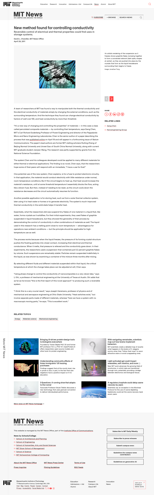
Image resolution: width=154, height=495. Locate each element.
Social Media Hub (38, 488)
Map (22, 486)
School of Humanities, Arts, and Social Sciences (36, 445)
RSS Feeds (78, 467)
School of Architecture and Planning (31, 439)
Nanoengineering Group (117, 130)
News (96, 4)
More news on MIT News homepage (28, 404)
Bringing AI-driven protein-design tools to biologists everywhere (57, 340)
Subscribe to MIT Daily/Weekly (125, 431)
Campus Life (87, 4)
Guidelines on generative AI (125, 462)
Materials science (29, 319)
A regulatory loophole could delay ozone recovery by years (125, 383)
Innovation (62, 4)
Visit (18, 486)
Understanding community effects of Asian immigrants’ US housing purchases (56, 363)
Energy (17, 319)
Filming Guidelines (52, 467)
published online (37, 139)
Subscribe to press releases (125, 438)
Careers (38, 486)
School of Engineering (25, 442)
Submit (141, 17)
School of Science (23, 452)
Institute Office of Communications (78, 431)
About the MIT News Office (25, 463)
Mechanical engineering (48, 319)
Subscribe (98, 17)
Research (53, 4)
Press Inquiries (20, 467)
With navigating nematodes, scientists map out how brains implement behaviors (125, 341)
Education (44, 4)
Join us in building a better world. (139, 485)
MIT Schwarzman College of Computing (32, 455)
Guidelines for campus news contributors (125, 454)
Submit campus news (125, 446)
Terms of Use (79, 463)
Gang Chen (111, 126)
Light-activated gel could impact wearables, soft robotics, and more (123, 362)
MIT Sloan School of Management (30, 448)
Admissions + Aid (75, 4)
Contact (45, 486)
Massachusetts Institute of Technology (30, 481)
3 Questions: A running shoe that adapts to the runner (57, 383)
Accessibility (26, 488)
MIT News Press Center (54, 463)
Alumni (103, 4)
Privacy (19, 488)
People (32, 486)
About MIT (112, 4)
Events (27, 486)
